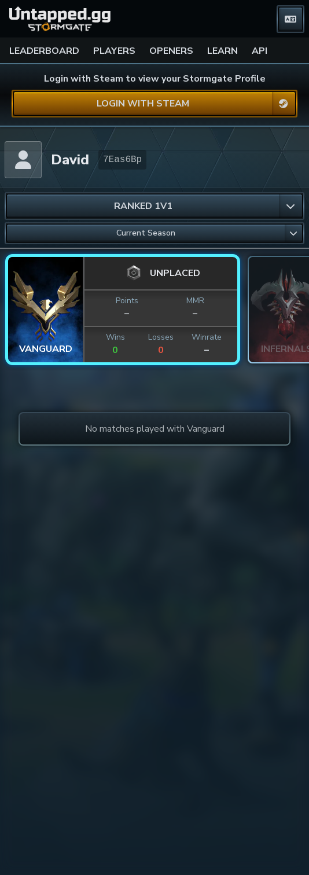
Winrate (207, 337)
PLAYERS (114, 51)
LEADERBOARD (44, 51)
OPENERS (171, 51)
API (259, 51)
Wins (115, 337)
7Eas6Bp (122, 159)
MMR (195, 300)
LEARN (222, 51)
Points (127, 300)
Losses (161, 337)
